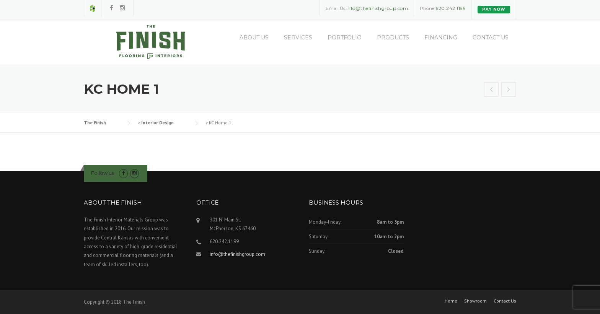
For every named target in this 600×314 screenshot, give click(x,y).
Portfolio (345, 37)
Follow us (102, 173)
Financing (440, 37)
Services (298, 37)
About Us (254, 37)
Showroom (475, 301)
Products (393, 37)
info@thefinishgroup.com (237, 254)
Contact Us (491, 37)
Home (451, 301)
